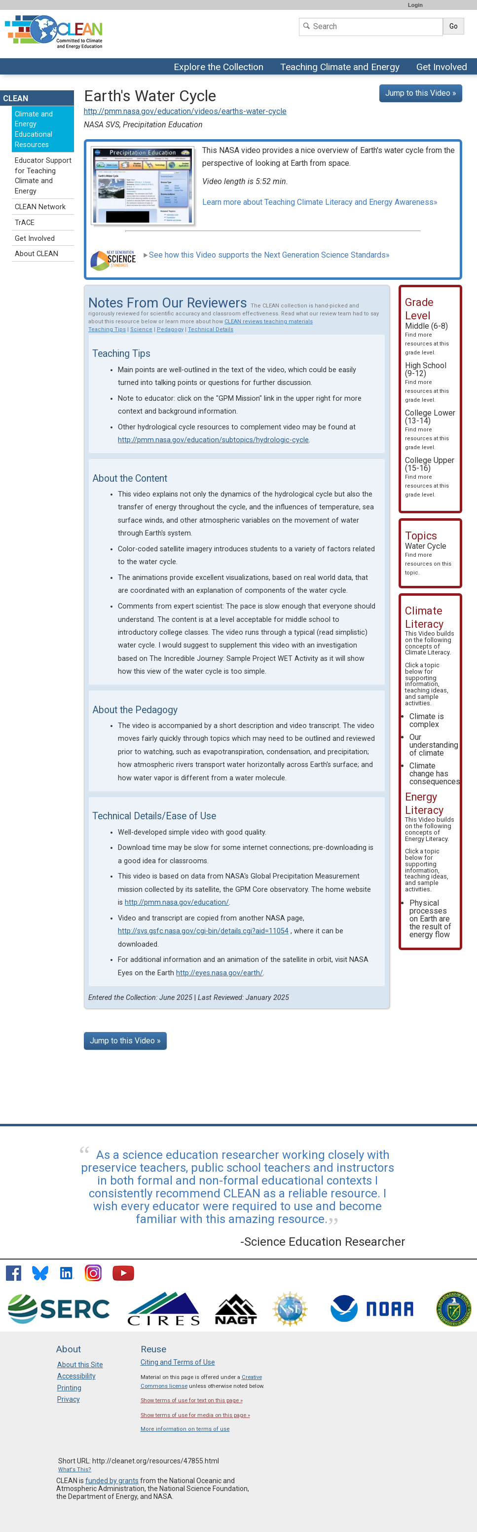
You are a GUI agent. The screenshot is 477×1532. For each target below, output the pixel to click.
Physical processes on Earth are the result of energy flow (430, 918)
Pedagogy (170, 329)
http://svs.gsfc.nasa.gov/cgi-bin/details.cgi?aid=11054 (203, 931)
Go (453, 26)
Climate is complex (426, 720)
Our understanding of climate (433, 745)
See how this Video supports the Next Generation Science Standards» (266, 255)
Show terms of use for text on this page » (192, 1400)
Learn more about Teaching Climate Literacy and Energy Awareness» (320, 202)
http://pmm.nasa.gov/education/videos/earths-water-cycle (185, 111)
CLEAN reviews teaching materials (268, 321)
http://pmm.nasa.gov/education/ (177, 902)
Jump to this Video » (420, 93)
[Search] (371, 27)
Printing (69, 1388)
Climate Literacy (427, 652)
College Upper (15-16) (429, 477)
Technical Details (210, 329)
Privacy (68, 1399)
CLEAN (15, 98)
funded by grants (112, 1481)
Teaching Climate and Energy (339, 67)
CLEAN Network (40, 207)
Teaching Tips (107, 329)
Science (141, 329)
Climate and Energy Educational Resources (34, 129)
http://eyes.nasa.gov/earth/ (219, 973)
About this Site (80, 1365)
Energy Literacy (426, 839)
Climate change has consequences (434, 773)
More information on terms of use (185, 1429)
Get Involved (443, 67)
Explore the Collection (221, 67)
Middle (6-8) (427, 338)
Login (415, 5)
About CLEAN (36, 254)
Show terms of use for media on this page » (195, 1415)
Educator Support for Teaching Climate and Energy (43, 175)
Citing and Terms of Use (178, 1362)
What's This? (74, 1469)
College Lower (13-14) (430, 429)
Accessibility (76, 1376)
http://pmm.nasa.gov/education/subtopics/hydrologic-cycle (213, 440)
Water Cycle (428, 558)
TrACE (25, 223)
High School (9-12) (427, 382)
